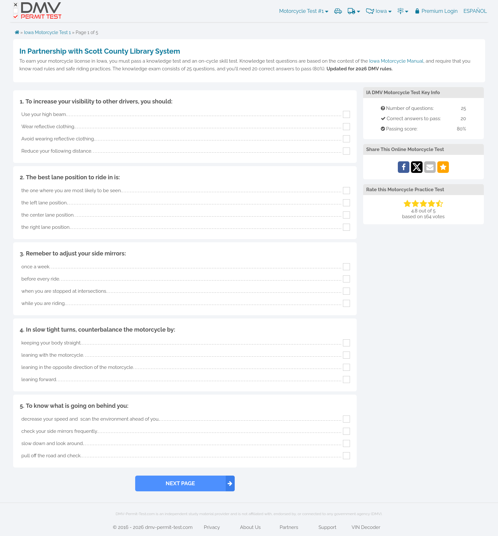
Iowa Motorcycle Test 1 (47, 32)
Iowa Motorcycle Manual (396, 61)
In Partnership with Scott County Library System (100, 51)
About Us (250, 527)
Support (327, 527)
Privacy (212, 527)
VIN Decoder (366, 527)
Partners (289, 527)
